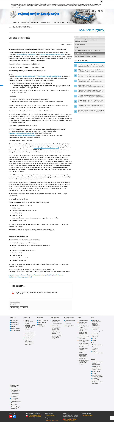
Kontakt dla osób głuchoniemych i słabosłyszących (86, 40)
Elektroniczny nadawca (14, 400)
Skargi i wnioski (15, 324)
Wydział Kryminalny (30, 331)
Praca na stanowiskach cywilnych (96, 349)
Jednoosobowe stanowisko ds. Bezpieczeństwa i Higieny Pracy (83, 356)
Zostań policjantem (97, 345)
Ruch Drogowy (54, 318)
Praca (93, 343)
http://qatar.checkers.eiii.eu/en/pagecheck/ (23, 133)
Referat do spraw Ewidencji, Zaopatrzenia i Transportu (83, 350)
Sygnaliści (14, 406)
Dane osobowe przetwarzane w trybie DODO (15, 396)
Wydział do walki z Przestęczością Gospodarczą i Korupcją (84, 363)
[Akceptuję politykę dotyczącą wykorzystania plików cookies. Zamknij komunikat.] (101, 1)
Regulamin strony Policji (16, 403)
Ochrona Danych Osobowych (14, 386)
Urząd (79, 318)
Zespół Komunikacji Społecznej (84, 341)
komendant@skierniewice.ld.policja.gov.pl (47, 148)
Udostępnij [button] (15, 308)
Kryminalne (27, 318)
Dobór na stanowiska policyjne (97, 352)
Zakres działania (15, 330)
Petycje (13, 326)
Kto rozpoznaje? (29, 337)
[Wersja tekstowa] (99, 11)
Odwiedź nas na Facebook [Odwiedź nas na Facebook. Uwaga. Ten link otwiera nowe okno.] (14, 417)
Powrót (61, 44)
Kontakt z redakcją (51, 416)
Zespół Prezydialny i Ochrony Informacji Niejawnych (84, 345)
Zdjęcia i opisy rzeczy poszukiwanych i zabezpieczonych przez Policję (29, 342)
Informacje (13, 318)
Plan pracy (95, 333)
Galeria (94, 338)
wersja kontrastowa (88, 416)
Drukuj (68, 44)
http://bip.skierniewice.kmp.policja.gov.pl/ (54, 54)
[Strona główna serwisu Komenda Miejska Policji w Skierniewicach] (93, 11)
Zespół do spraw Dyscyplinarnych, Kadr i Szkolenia (83, 334)
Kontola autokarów (57, 324)
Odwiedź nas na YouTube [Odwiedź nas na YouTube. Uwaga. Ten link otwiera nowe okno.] (10, 417)
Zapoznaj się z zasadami (70, 420)
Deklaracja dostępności (82, 53)
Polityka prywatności (69, 422)
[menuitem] (15, 22)
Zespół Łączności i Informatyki (84, 338)
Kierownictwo (14, 320)
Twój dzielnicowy (68, 318)
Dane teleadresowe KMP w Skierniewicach (88, 37)
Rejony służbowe (69, 326)
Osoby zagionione (29, 333)
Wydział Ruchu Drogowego (56, 321)
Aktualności (95, 329)
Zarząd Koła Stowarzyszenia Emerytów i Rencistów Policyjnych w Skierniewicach (96, 324)
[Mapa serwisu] (96, 11)
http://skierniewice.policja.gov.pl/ (27, 54)
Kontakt (94, 340)
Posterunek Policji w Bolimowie (85, 56)
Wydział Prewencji (43, 320)
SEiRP (92, 318)
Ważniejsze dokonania (95, 336)
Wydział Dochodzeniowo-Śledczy (29, 322)
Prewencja (40, 318)
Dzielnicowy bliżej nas (70, 321)
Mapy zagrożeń (42, 322)
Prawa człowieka (15, 328)
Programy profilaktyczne (42, 325)
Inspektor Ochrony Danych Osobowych (87, 50)
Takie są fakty (15, 322)
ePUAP (76, 47)
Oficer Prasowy (79, 44)
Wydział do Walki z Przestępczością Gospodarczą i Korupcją (30, 327)
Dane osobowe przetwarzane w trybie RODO (15, 391)
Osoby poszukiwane (30, 335)
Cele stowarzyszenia (97, 331)
